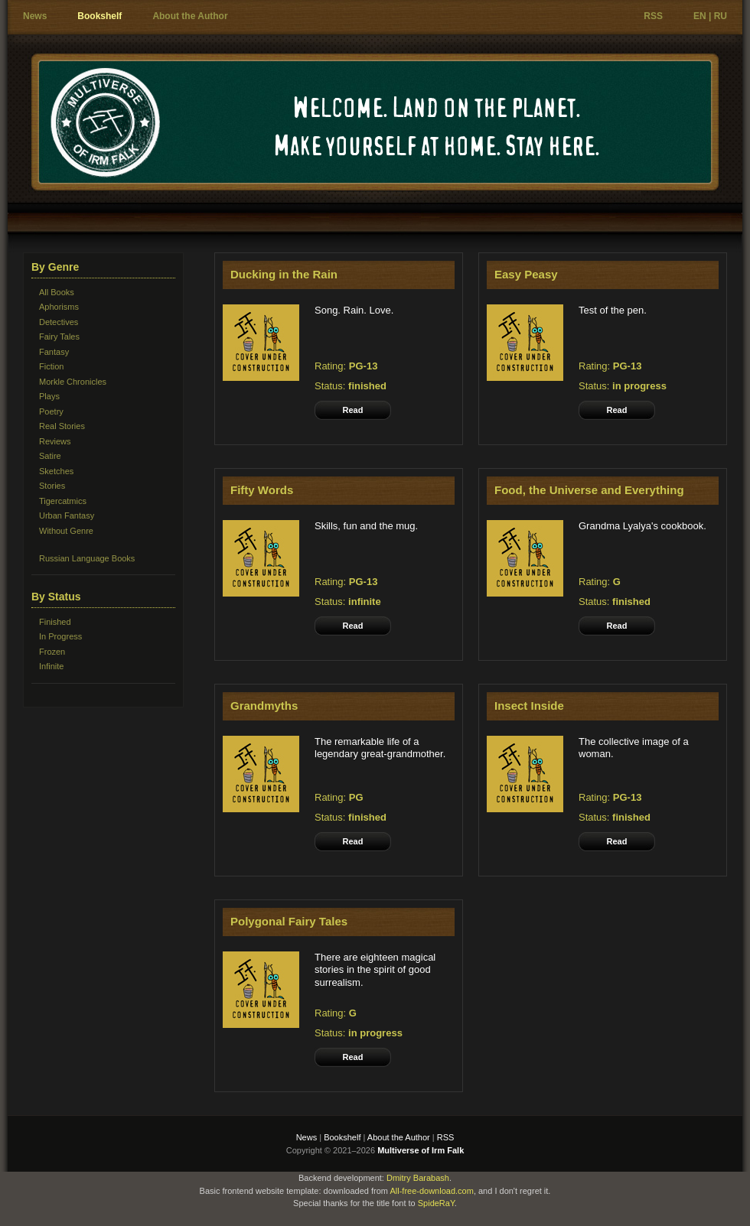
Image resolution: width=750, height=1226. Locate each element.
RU (720, 16)
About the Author (189, 16)
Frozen (52, 651)
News (35, 16)
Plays (49, 396)
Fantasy (54, 351)
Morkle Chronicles (72, 381)
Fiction (51, 366)
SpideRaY (436, 1203)
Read (353, 410)
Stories (52, 485)
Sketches (56, 471)
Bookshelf (99, 16)
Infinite (51, 666)
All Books (56, 292)
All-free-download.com (431, 1190)
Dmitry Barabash (417, 1177)
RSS (653, 16)
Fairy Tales (59, 336)
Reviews (55, 441)
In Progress (60, 636)
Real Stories (62, 426)
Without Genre (66, 530)
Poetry (51, 411)
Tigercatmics (62, 501)
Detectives (58, 322)
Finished (55, 621)
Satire (50, 455)
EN (699, 16)
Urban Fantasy (66, 515)
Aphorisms (59, 306)
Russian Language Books (87, 558)
